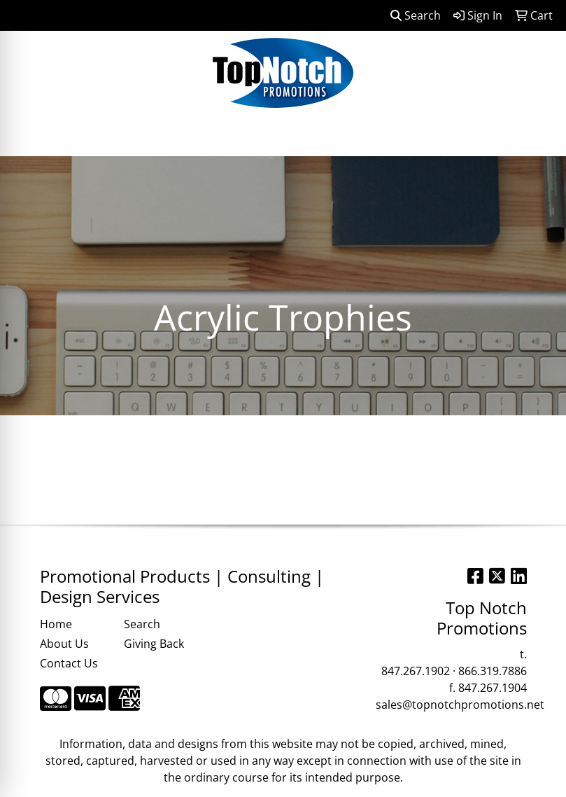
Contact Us (69, 663)
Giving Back (154, 643)
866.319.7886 (492, 671)
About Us (64, 643)
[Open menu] (538, 136)
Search (415, 15)
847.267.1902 (415, 671)
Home (56, 624)
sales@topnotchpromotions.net (460, 704)
